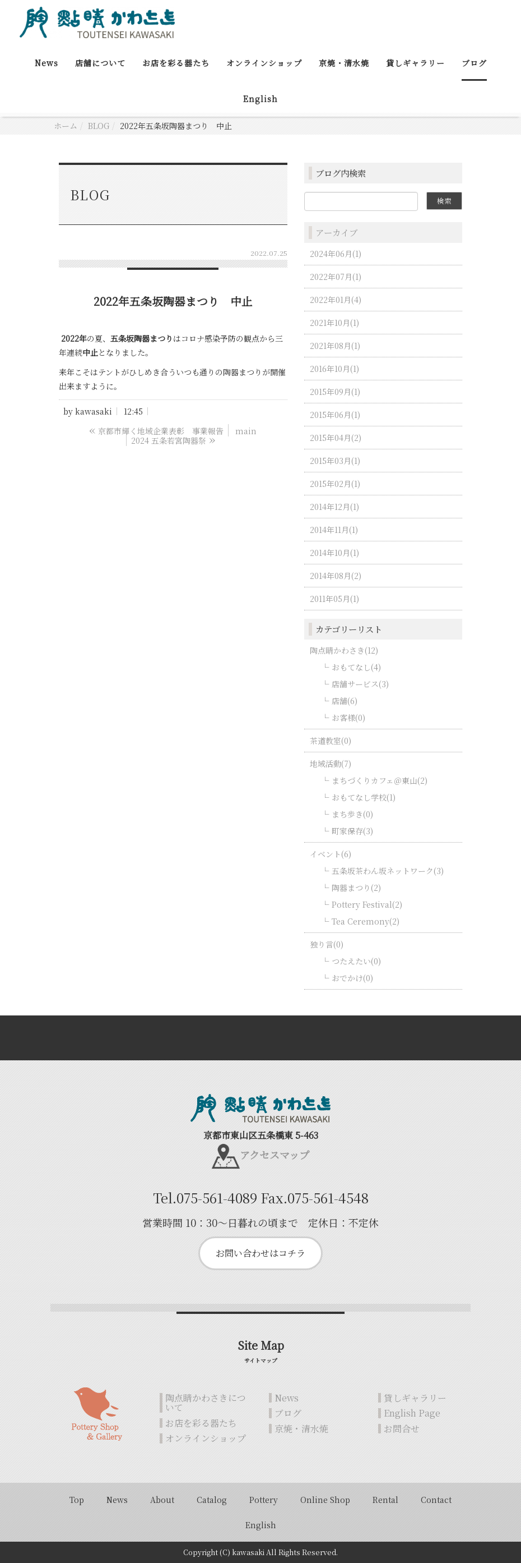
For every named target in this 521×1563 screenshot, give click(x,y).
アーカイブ (336, 232)
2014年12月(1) (334, 506)
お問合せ (402, 1428)
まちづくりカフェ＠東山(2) (379, 780)
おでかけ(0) (352, 977)
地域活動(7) (330, 763)
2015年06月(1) (335, 414)
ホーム (65, 125)
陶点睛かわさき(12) (344, 650)
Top (76, 1499)
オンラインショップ (264, 62)
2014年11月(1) (334, 529)
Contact (436, 1499)
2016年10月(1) (334, 368)
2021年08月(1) (335, 345)
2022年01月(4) (335, 299)
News (46, 62)
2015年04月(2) (335, 437)
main (246, 430)
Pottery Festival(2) (367, 904)
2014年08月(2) (335, 575)
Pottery (263, 1499)
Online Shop (325, 1499)
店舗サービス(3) (360, 683)
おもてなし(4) (356, 667)
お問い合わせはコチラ (260, 1253)
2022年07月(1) (335, 276)
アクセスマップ (274, 1154)
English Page (412, 1413)
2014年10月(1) (334, 552)
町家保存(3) (352, 830)
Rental (385, 1499)
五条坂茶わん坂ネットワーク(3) (388, 870)
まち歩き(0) (352, 814)
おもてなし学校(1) (364, 797)
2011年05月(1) (334, 598)
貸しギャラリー (415, 62)
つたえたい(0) (356, 961)
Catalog (212, 1499)
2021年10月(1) (334, 322)
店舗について (100, 62)
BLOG (98, 125)
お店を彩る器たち (176, 62)
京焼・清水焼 (344, 62)
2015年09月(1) (335, 391)
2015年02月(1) (335, 483)
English (260, 98)
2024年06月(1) (335, 253)
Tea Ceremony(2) (365, 921)
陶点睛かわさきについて (205, 1402)
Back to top (260, 1037)
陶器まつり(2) (356, 887)
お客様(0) (348, 717)
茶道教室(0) (330, 740)
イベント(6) (330, 853)
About (162, 1499)
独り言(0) (326, 944)
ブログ (474, 62)
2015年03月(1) (335, 460)
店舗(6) (344, 700)
